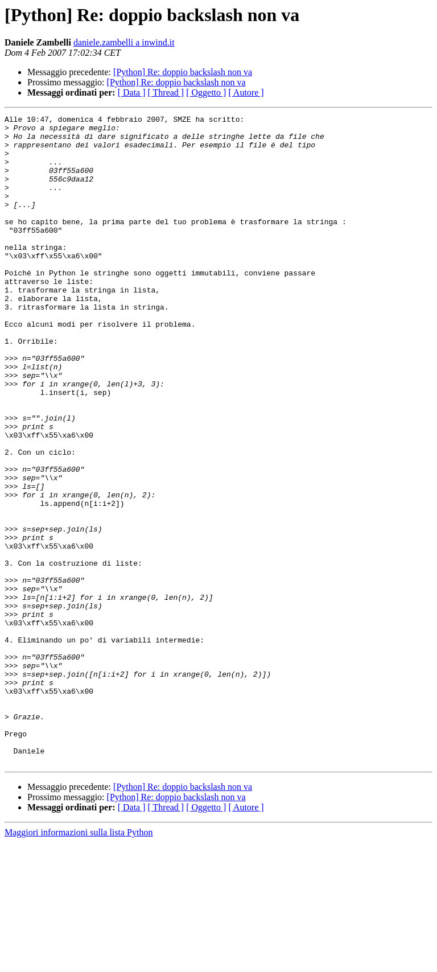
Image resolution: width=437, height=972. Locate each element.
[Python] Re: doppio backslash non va (182, 72)
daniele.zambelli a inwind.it (124, 42)
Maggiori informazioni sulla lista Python (78, 962)
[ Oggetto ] (206, 92)
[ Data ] (132, 92)
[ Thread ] (166, 92)
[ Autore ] (245, 92)
